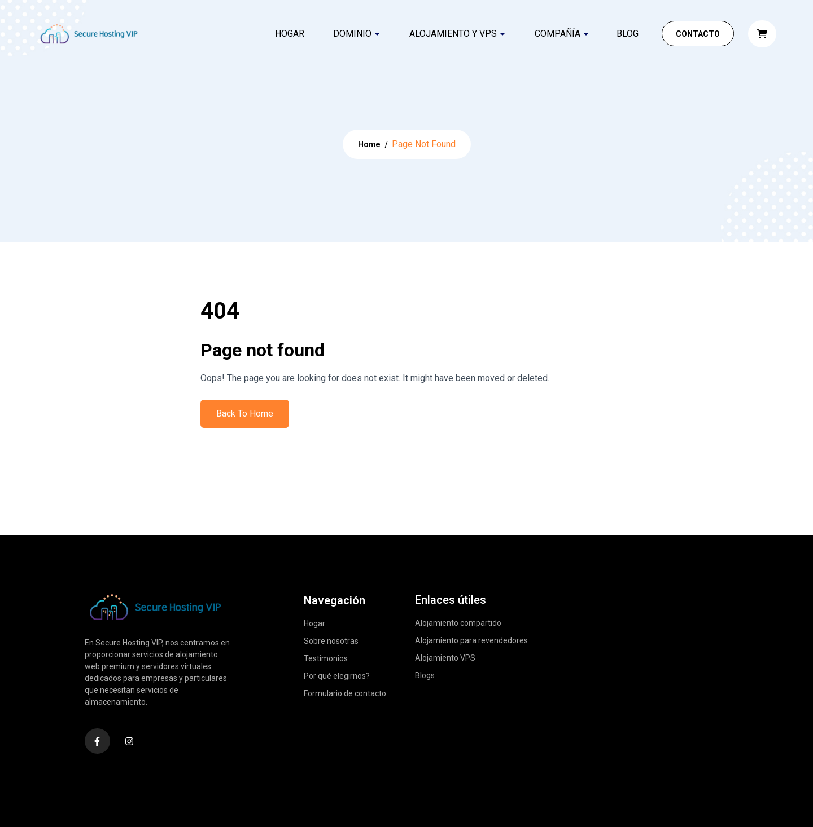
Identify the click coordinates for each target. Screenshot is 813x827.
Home (369, 144)
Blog (628, 33)
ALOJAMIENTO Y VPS (453, 33)
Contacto (698, 33)
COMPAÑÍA (557, 33)
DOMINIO (352, 33)
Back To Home (244, 413)
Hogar (289, 33)
